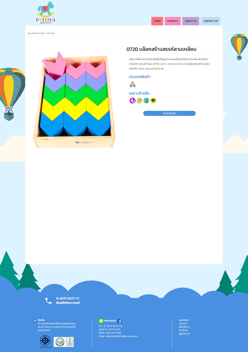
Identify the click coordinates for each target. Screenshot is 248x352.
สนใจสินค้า (169, 113)
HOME (157, 21)
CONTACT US (210, 21)
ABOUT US (191, 21)
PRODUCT (172, 21)
